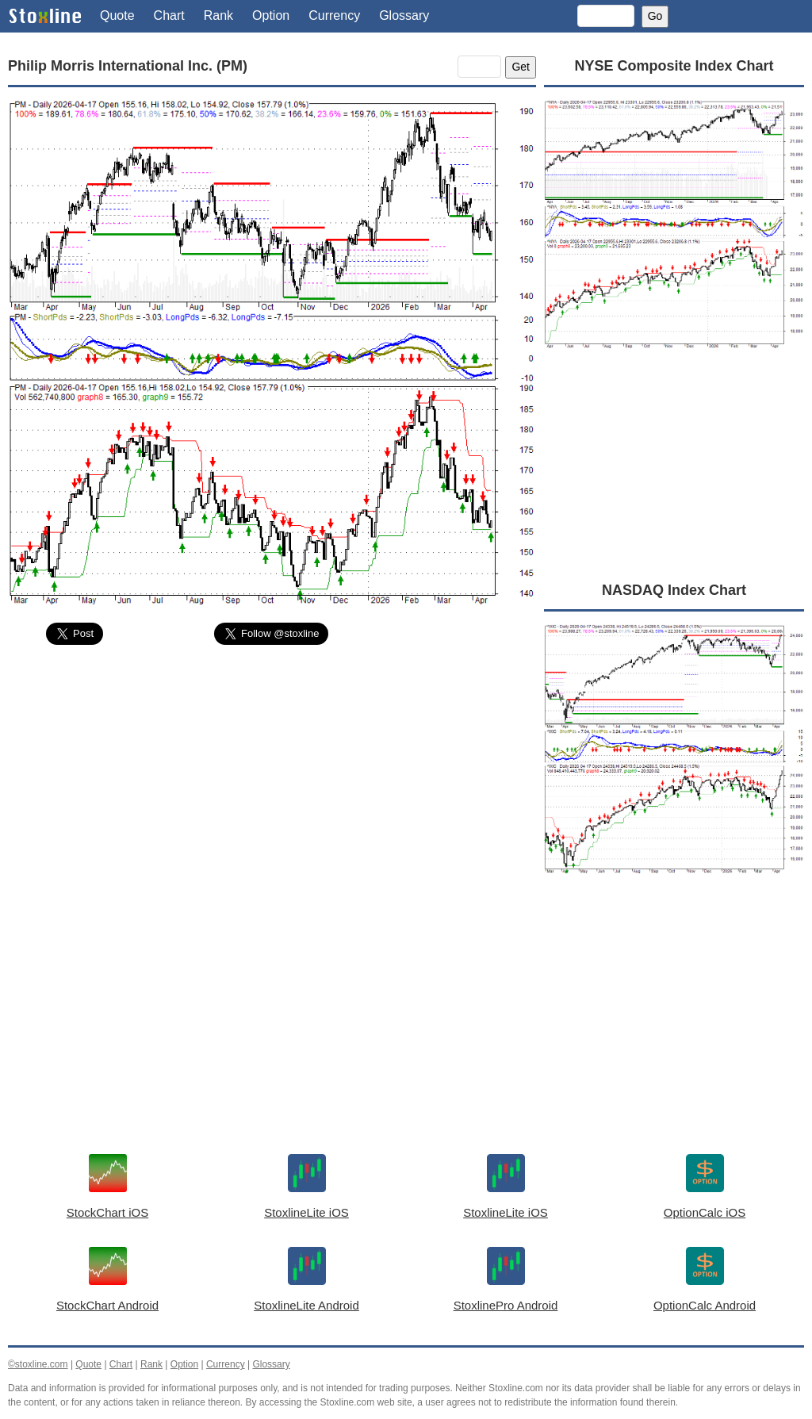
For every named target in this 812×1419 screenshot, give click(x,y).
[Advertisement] (272, 776)
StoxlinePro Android (506, 1305)
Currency (334, 15)
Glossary (404, 15)
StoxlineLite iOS (306, 1212)
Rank (218, 15)
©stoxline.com (38, 1364)
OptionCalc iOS (704, 1212)
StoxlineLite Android (306, 1305)
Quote (117, 15)
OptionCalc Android (704, 1305)
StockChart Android (107, 1305)
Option (270, 15)
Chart (169, 15)
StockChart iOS (107, 1212)
